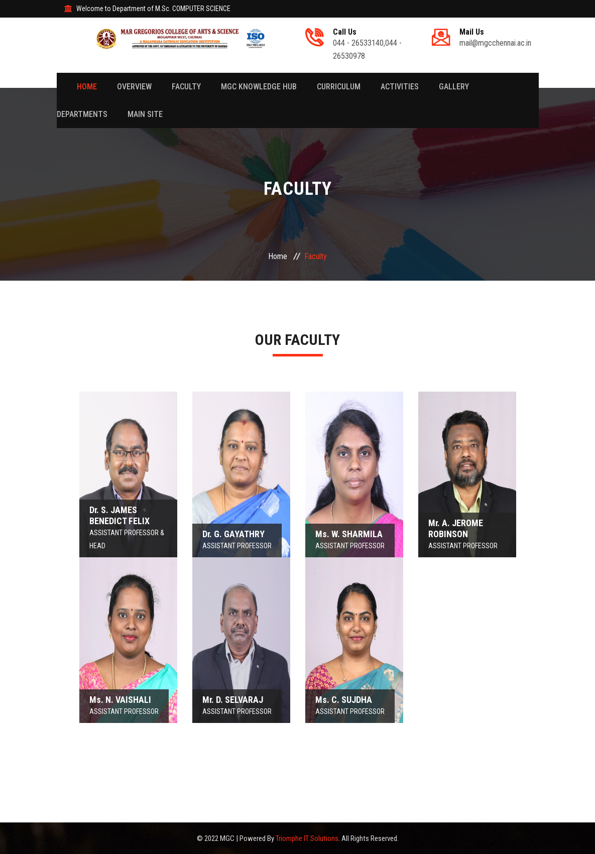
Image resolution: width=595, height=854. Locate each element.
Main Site (145, 114)
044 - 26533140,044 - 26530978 (372, 44)
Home (87, 86)
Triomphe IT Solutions (307, 838)
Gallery (454, 86)
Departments (82, 114)
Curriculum (339, 86)
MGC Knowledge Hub (259, 86)
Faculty (186, 86)
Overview (134, 86)
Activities (400, 86)
